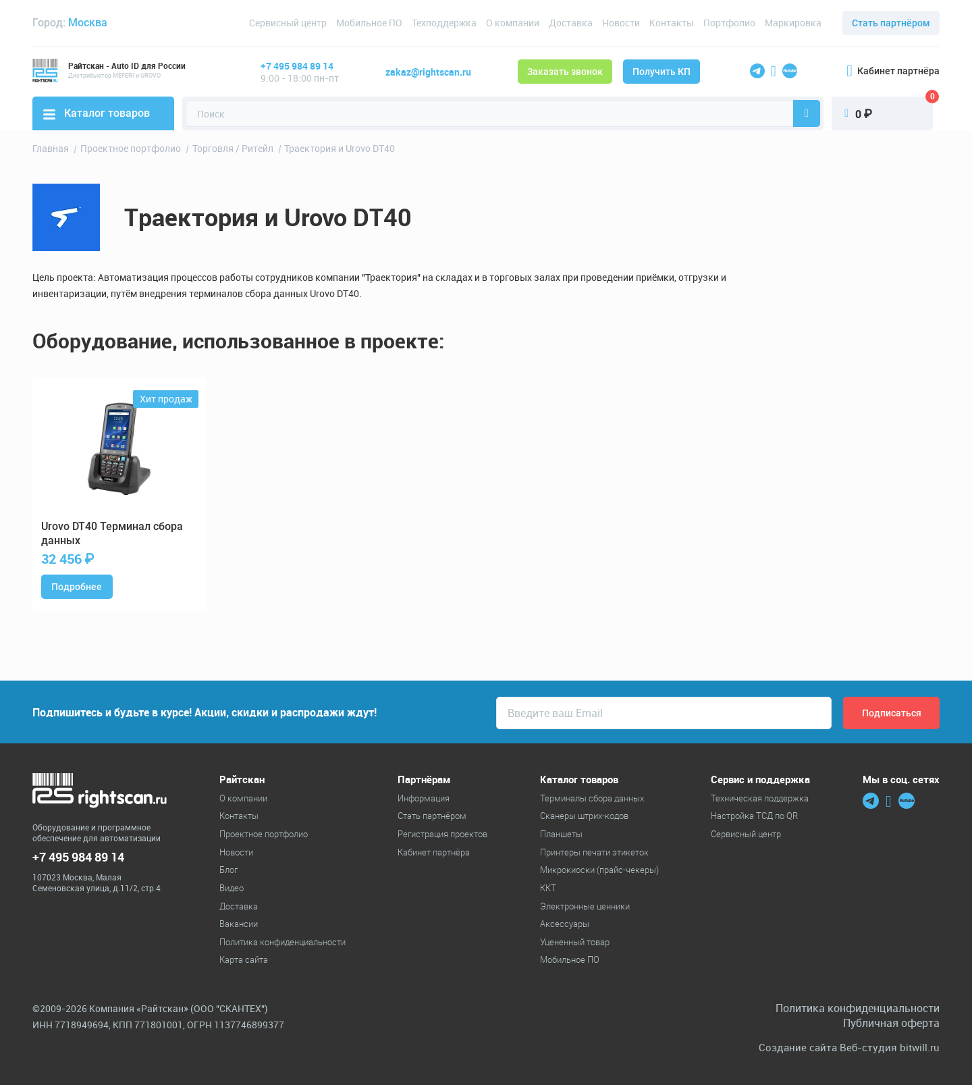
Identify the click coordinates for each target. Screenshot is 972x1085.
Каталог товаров (96, 113)
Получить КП (661, 71)
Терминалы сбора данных (592, 798)
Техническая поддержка (760, 798)
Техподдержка (444, 22)
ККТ (548, 888)
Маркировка (793, 22)
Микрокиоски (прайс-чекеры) (599, 870)
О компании (512, 22)
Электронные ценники (585, 906)
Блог (228, 870)
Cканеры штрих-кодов (584, 816)
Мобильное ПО (369, 22)
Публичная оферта (891, 1022)
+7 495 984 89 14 (297, 65)
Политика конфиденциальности (282, 942)
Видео (231, 888)
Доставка (571, 22)
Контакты (671, 22)
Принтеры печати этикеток (594, 852)
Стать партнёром (891, 23)
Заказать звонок (565, 71)
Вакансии (238, 924)
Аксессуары (564, 924)
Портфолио (729, 22)
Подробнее (76, 586)
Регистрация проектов (442, 834)
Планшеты (561, 834)
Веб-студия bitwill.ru (890, 1047)
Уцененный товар (575, 942)
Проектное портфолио (263, 834)
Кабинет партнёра (893, 71)
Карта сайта (243, 959)
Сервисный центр (288, 22)
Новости (621, 22)
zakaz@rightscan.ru (428, 71)
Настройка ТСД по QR (754, 816)
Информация (424, 798)
